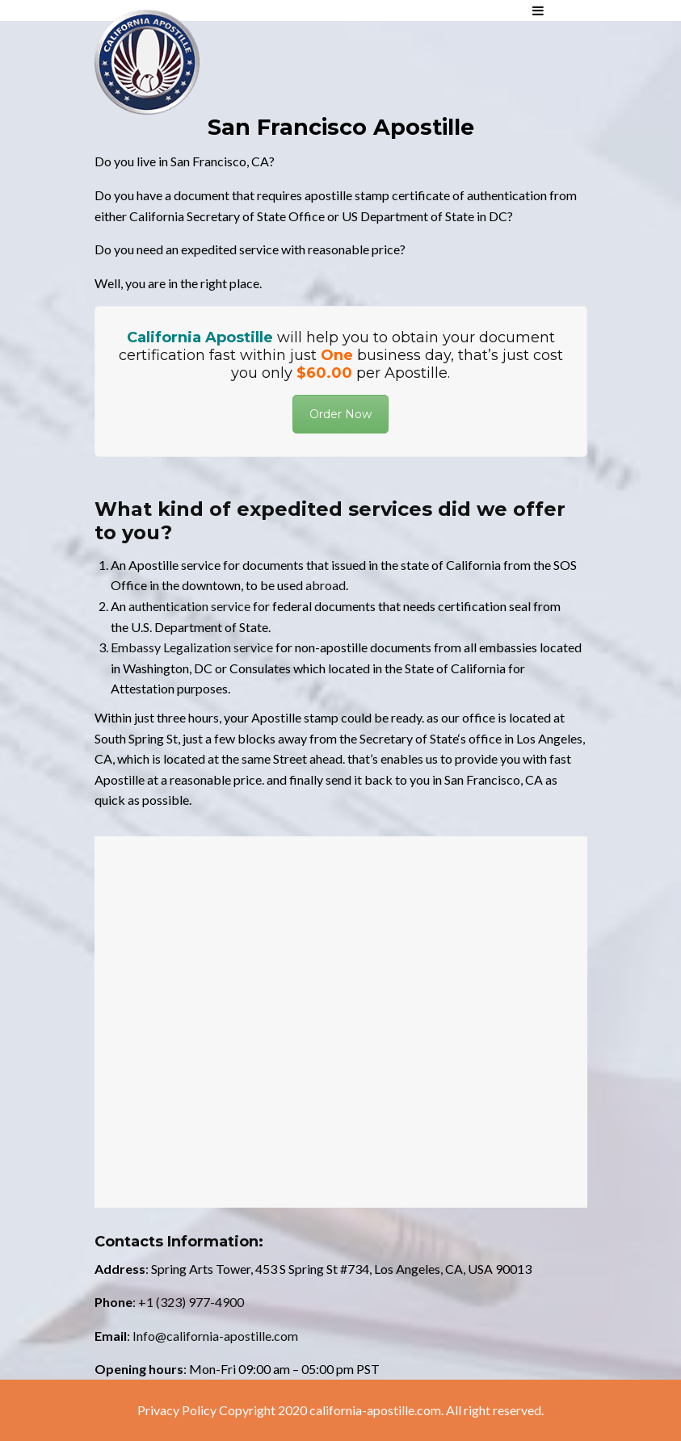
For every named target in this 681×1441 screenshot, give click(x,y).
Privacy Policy (176, 1410)
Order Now (340, 414)
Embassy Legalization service (192, 647)
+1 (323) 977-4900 (191, 1301)
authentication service (189, 606)
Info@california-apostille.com (215, 1335)
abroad (325, 585)
